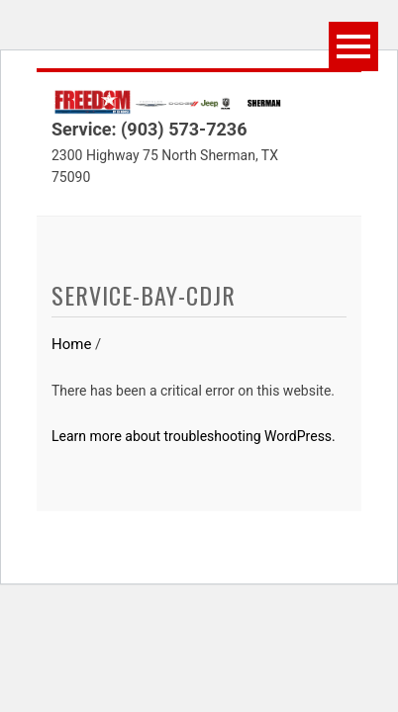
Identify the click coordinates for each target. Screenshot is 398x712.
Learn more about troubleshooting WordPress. (193, 436)
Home (71, 344)
